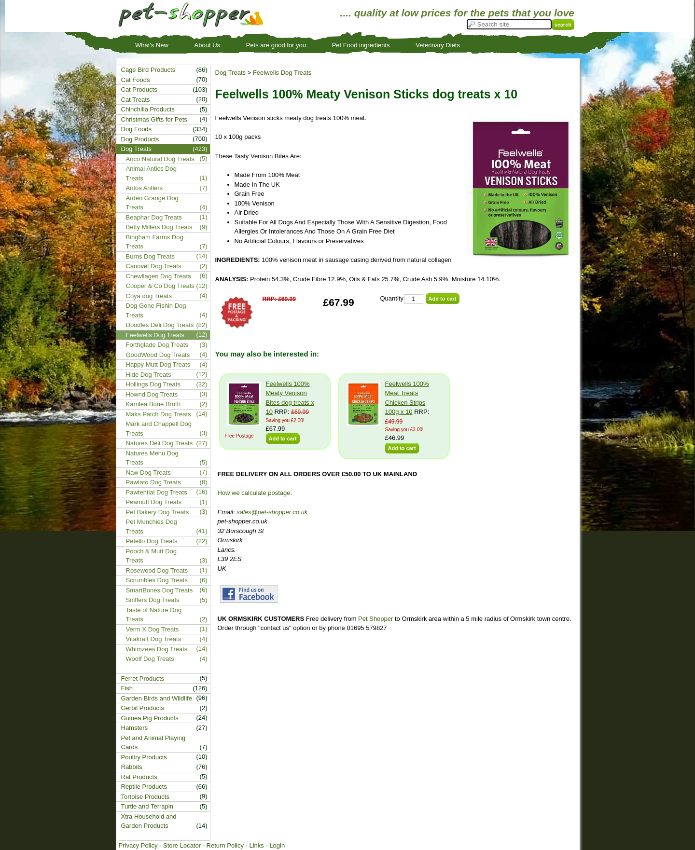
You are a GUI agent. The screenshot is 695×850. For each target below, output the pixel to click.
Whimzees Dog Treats (157, 649)
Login (277, 845)
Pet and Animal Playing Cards (153, 742)
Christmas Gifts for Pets (154, 119)
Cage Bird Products (148, 69)
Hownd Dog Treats (152, 394)
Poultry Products (144, 757)
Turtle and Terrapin (147, 806)
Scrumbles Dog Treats (157, 580)
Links (256, 845)
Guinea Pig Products (150, 718)
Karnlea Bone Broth (153, 404)
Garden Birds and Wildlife (156, 698)
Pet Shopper (375, 618)
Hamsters (134, 727)
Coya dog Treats (149, 296)
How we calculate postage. (255, 492)
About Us (207, 45)
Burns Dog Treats (150, 256)
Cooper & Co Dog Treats (160, 285)
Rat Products (139, 777)
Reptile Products (144, 786)
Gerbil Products (143, 708)
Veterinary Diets (438, 45)
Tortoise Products (145, 796)
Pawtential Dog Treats (156, 492)
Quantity (391, 298)
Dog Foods (136, 129)
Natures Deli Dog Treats (159, 443)
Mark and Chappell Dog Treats (159, 428)
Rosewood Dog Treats (157, 570)
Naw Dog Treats (148, 472)
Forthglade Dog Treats (157, 344)
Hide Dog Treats (148, 374)
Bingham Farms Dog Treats (154, 241)
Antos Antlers (144, 188)
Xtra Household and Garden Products (149, 821)
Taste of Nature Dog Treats (154, 614)
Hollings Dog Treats (153, 384)
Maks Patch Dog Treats (158, 414)
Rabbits (131, 766)
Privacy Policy (138, 845)
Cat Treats (135, 99)
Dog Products (140, 139)
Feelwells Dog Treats (282, 72)
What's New (151, 45)
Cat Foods (135, 79)
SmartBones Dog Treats (159, 590)
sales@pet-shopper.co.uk (271, 512)
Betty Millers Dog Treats (159, 227)
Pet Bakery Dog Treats (157, 512)
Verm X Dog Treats (152, 629)
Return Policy (225, 845)
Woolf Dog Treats (150, 658)
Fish (127, 688)
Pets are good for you (276, 45)
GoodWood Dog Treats (158, 354)
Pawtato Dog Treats (153, 482)
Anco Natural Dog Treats (160, 159)
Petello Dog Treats (152, 541)
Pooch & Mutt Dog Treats (151, 556)
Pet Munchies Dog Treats (151, 526)
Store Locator (182, 845)
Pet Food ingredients (361, 45)
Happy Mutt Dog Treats (158, 364)
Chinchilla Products (148, 109)
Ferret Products (143, 678)
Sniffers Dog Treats (153, 599)
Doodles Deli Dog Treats (160, 325)
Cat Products (139, 89)
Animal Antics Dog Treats (151, 173)
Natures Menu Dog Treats (152, 458)
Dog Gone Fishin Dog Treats (156, 310)
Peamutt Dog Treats (154, 502)
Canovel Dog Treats (153, 266)
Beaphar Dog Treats (154, 217)
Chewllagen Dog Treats (158, 276)
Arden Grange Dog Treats (152, 202)
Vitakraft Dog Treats (153, 639)
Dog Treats (230, 72)
